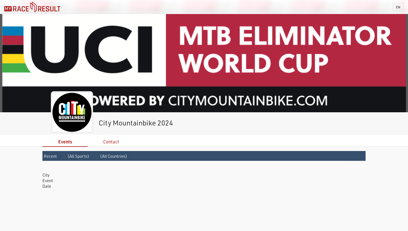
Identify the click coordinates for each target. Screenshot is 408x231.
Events (65, 142)
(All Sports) (78, 156)
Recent (50, 156)
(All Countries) (113, 156)
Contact (111, 142)
